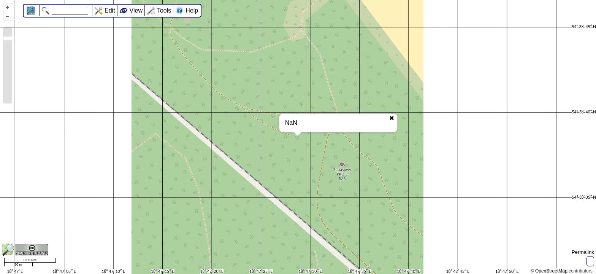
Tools (164, 10)
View (136, 10)
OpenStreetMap (551, 271)
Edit (110, 10)
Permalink (583, 252)
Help (191, 10)
